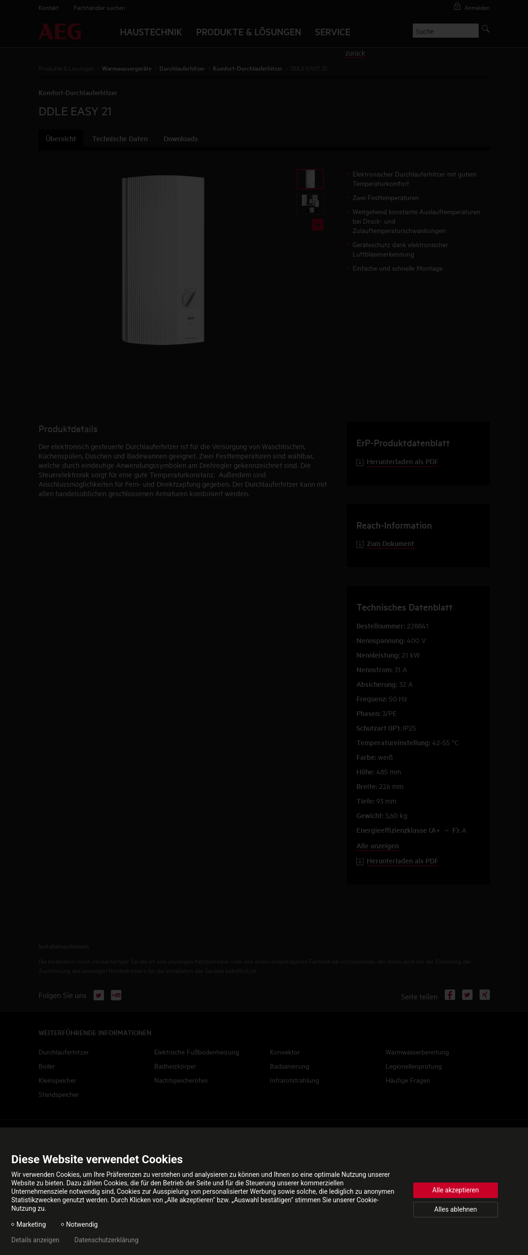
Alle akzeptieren (456, 1190)
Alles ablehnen (455, 1209)
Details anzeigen (35, 1240)
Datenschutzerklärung (106, 1240)
